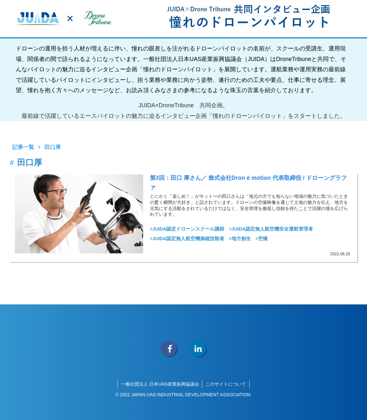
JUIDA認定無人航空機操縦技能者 (187, 238)
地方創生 (240, 238)
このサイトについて (226, 384)
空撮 (262, 238)
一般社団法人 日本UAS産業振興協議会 (160, 384)
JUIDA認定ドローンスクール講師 (187, 229)
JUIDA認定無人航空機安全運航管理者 (271, 229)
